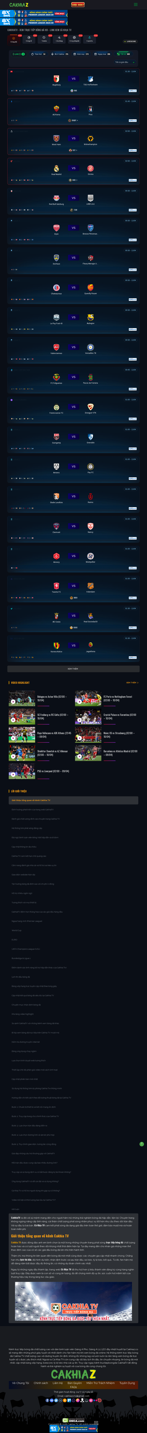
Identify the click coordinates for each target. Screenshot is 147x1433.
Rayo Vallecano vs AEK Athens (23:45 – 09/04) (54, 730)
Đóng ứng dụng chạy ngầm (24, 1048)
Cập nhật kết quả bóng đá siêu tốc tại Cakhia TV (33, 993)
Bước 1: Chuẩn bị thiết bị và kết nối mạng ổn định (34, 1104)
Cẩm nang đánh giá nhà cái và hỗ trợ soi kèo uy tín (34, 863)
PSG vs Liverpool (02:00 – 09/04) (53, 767)
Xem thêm (73, 669)
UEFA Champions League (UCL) (26, 946)
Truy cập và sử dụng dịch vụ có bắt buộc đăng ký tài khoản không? (41, 1169)
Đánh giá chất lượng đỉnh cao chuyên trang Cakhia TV (36, 816)
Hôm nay (85, 54)
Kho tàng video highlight (22, 1011)
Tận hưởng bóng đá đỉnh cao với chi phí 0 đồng (33, 881)
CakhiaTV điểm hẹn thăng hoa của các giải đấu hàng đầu (37, 909)
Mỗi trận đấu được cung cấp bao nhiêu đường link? (34, 1160)
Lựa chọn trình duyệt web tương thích (29, 1058)
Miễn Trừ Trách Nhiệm (100, 1380)
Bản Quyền (75, 1380)
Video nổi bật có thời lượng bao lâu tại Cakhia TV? (34, 1197)
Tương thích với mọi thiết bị (24, 900)
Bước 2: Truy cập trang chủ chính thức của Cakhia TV (35, 1113)
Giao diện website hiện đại (24, 872)
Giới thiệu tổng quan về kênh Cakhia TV (31, 797)
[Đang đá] (73, 81)
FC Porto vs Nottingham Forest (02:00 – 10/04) (118, 694)
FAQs (73, 1384)
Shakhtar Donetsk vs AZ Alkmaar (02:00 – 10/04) (52, 749)
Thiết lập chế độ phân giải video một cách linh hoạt (35, 1067)
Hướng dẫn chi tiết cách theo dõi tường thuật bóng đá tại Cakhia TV (41, 1095)
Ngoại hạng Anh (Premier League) (27, 918)
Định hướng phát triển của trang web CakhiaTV (33, 807)
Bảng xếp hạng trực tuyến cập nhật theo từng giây (34, 983)
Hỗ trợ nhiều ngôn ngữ (22, 890)
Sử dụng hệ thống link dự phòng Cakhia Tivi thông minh (37, 1086)
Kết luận (15, 1206)
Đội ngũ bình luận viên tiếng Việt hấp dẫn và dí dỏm (35, 835)
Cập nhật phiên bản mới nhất (25, 1076)
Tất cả (131, 54)
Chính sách (41, 1380)
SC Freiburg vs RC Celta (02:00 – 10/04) (52, 712)
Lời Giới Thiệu (21, 788)
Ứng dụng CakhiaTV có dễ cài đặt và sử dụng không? (35, 1179)
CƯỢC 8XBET (78, 4)
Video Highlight (23, 680)
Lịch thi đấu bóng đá (21, 974)
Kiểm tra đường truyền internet (26, 1039)
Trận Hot (39, 54)
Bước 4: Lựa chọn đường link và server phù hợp (33, 1132)
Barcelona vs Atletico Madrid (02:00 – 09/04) (120, 749)
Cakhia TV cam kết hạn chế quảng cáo (29, 853)
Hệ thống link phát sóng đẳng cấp (27, 825)
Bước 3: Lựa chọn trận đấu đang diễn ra (29, 1123)
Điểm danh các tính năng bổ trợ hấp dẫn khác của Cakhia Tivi (39, 965)
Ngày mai (107, 54)
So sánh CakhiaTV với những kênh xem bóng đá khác (35, 1021)
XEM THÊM (131, 681)
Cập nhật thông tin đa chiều (24, 844)
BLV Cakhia (62, 54)
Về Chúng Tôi (20, 1380)
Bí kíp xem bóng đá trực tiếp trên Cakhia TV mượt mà (36, 1030)
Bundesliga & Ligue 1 (21, 955)
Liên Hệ (58, 1380)
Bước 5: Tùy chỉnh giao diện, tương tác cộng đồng (34, 1141)
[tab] (13, 40)
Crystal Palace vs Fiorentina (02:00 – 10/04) (120, 712)
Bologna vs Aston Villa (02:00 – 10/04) (52, 694)
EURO (15, 937)
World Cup (16, 928)
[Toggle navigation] (136, 4)
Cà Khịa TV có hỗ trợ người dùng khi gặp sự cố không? (36, 1188)
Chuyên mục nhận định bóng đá (26, 1002)
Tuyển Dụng (127, 1380)
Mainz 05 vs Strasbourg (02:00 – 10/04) (119, 730)
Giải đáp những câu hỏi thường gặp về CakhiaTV (33, 1151)
